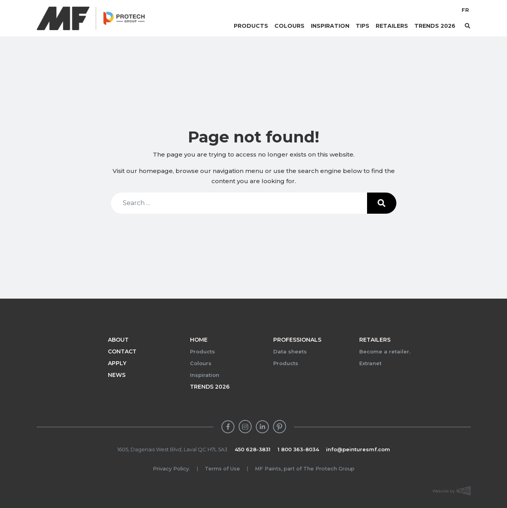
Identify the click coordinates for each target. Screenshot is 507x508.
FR (465, 10)
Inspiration (330, 25)
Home (199, 339)
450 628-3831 (253, 449)
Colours (289, 25)
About (118, 339)
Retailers (392, 25)
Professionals (297, 339)
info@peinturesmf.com (358, 449)
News (116, 374)
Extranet (370, 363)
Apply (117, 363)
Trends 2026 (434, 25)
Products (251, 25)
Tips (362, 25)
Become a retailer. (384, 351)
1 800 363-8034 (298, 449)
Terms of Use (222, 468)
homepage (156, 171)
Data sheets (290, 351)
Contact (122, 351)
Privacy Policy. (171, 468)
